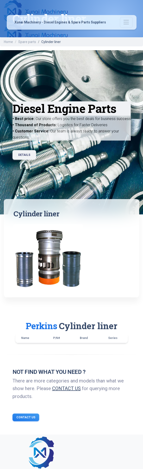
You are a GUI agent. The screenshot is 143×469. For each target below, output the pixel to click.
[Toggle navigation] (126, 22)
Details (24, 155)
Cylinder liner (88, 326)
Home (8, 42)
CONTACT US (66, 388)
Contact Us (25, 417)
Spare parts (27, 42)
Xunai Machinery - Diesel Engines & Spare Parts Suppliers (60, 22)
